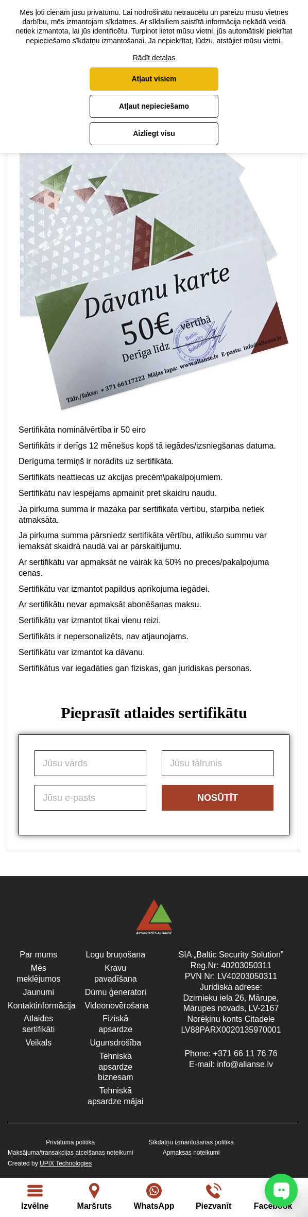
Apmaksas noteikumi (191, 1152)
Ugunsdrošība (115, 1042)
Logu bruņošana (115, 954)
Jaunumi (38, 992)
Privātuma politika (70, 1142)
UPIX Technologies (66, 1163)
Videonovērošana (117, 1005)
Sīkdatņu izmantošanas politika (190, 1142)
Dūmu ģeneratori (115, 992)
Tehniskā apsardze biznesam (115, 1067)
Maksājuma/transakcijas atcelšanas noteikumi (70, 1152)
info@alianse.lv (245, 1064)
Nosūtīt (217, 798)
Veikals (38, 1042)
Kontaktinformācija (42, 1005)
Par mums (38, 954)
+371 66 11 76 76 (245, 1053)
